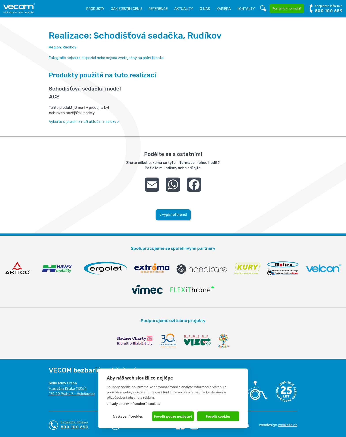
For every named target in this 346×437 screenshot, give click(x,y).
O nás (205, 9)
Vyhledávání (263, 8)
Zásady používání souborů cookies (133, 403)
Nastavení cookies (128, 416)
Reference (158, 9)
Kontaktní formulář (286, 8)
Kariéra (224, 9)
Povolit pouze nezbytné (173, 416)
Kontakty (246, 9)
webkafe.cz (287, 425)
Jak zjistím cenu (126, 9)
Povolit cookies (218, 416)
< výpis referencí (173, 215)
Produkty (95, 9)
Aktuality (183, 9)
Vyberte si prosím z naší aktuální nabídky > (84, 122)
